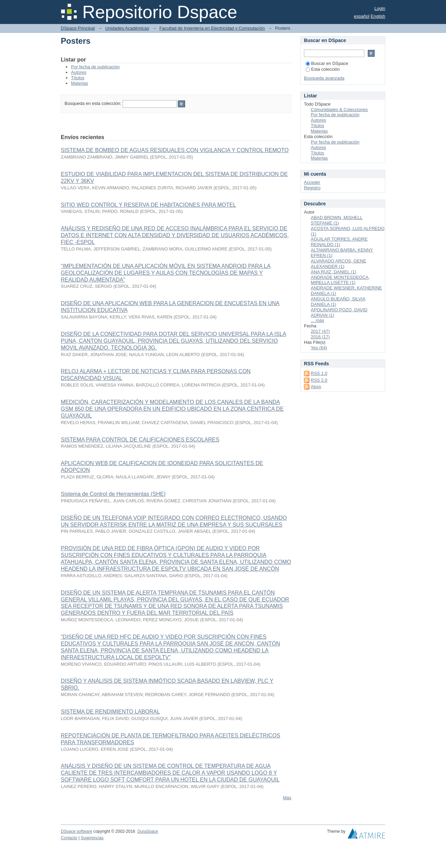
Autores (78, 72)
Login (379, 8)
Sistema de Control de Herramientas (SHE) (113, 494)
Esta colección (323, 69)
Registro (312, 187)
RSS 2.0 (319, 380)
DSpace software (76, 831)
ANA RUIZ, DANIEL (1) (333, 271)
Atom (316, 386)
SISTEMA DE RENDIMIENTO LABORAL (110, 712)
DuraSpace (147, 831)
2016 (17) (320, 336)
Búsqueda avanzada (324, 78)
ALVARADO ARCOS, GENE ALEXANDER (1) (338, 263)
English (378, 16)
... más (317, 320)
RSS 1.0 (319, 373)
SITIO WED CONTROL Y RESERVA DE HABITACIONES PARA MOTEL (148, 205)
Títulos (77, 77)
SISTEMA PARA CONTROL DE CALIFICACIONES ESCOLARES (140, 440)
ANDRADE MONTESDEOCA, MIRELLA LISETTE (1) (340, 280)
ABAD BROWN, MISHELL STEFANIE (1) (337, 220)
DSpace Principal (78, 28)
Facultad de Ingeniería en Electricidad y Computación (212, 28)
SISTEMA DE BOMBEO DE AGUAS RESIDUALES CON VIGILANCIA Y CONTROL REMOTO (175, 150)
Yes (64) (319, 347)
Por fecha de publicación (95, 66)
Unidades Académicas (127, 28)
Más (287, 797)
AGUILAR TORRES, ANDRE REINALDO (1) (339, 241)
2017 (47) (320, 331)
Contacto (69, 838)
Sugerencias (92, 838)
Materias (79, 83)
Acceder (312, 182)
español (362, 16)
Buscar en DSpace (327, 63)
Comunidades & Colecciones (339, 109)
